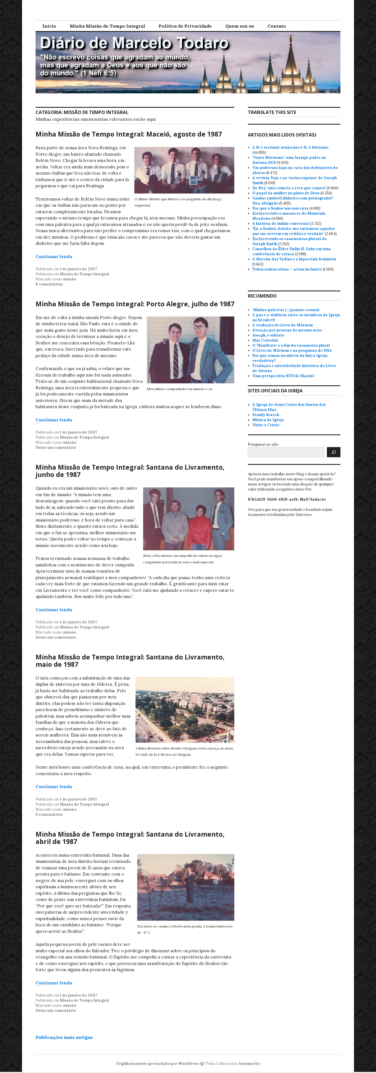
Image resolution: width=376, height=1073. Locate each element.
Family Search (265, 414)
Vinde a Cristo (265, 425)
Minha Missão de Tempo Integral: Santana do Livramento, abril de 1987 (130, 838)
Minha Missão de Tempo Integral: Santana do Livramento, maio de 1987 (130, 660)
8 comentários (49, 284)
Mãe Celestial (265, 340)
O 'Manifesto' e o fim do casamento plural (291, 345)
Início (49, 26)
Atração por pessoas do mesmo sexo (287, 330)
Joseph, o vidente (268, 335)
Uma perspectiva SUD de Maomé (283, 375)
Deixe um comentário (56, 447)
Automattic (249, 1063)
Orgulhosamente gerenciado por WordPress (157, 1063)
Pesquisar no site (263, 444)
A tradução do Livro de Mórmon (282, 325)
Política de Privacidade (185, 26)
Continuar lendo (54, 256)
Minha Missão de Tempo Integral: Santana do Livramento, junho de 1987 (130, 471)
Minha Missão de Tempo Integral (107, 26)
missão (69, 279)
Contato (277, 26)
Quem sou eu (239, 26)
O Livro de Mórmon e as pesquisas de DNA (292, 350)
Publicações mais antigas (64, 1037)
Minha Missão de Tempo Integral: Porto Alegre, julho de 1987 (135, 303)
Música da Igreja (268, 419)
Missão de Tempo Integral (84, 274)
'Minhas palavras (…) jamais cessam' (286, 309)
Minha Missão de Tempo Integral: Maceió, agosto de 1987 (129, 133)
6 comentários (49, 814)
